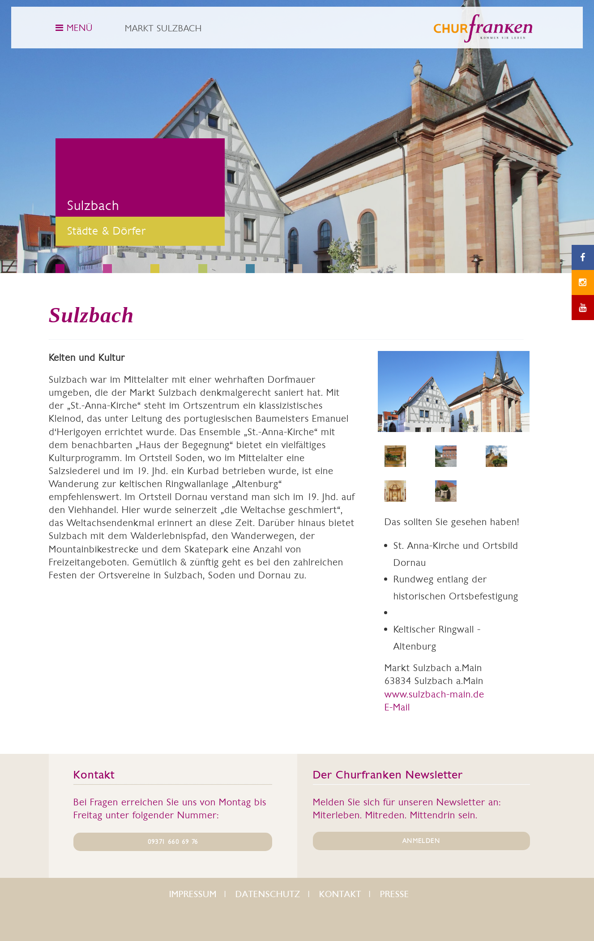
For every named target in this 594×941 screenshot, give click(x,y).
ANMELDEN (421, 841)
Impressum (193, 894)
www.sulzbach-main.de (434, 694)
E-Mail (397, 707)
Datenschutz (267, 894)
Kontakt (340, 894)
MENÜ (74, 28)
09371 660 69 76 (173, 842)
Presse (394, 894)
